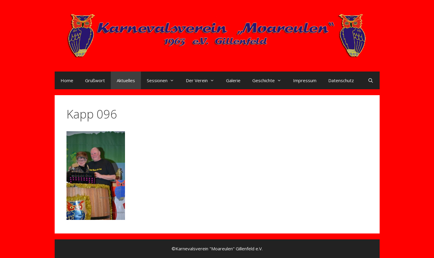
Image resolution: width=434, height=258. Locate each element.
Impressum (304, 80)
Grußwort (95, 80)
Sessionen (163, 80)
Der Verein (203, 80)
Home (67, 80)
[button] (95, 175)
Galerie (233, 80)
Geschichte (269, 80)
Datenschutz (341, 80)
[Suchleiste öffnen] (370, 80)
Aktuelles (126, 80)
